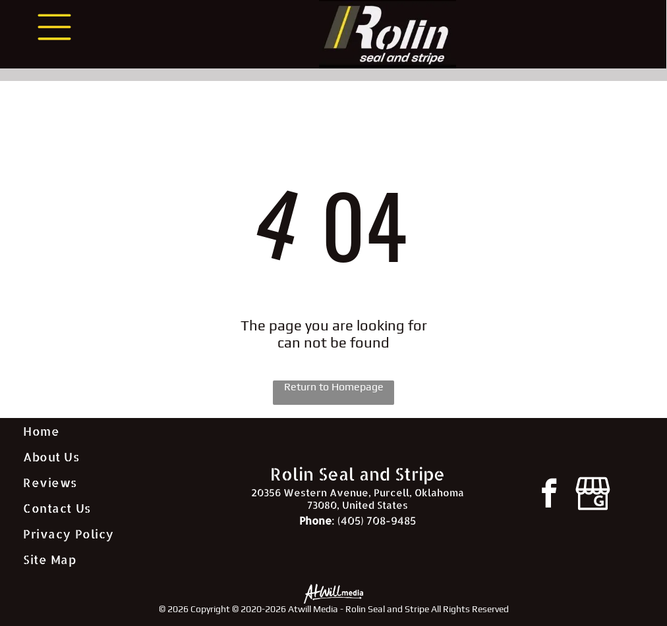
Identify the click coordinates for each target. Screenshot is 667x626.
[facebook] (549, 495)
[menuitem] (120, 431)
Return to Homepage (334, 386)
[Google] (592, 495)
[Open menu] (54, 27)
